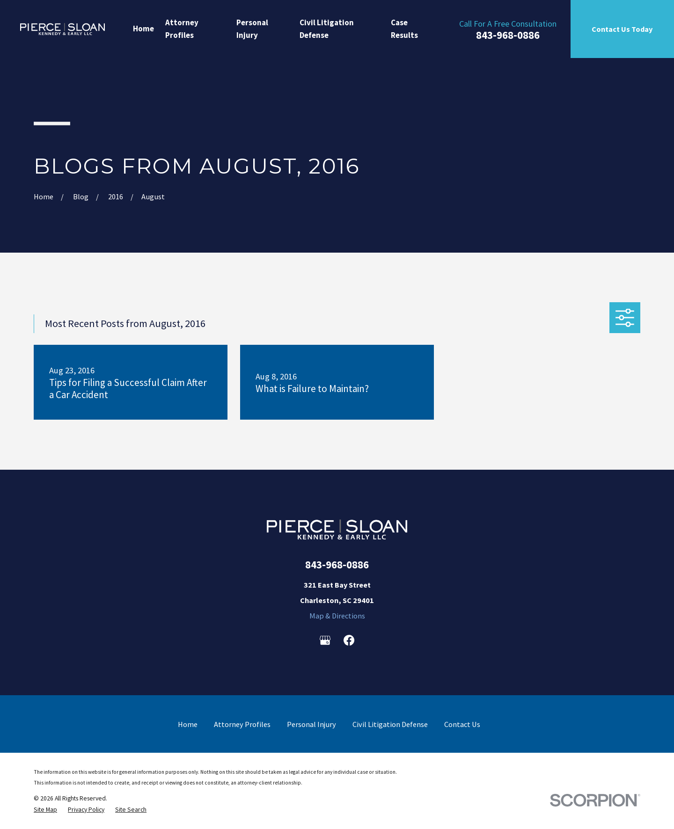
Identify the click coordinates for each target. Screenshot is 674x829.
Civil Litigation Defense (390, 724)
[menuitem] (45, 810)
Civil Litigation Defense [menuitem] (327, 28)
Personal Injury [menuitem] (252, 28)
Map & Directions (337, 615)
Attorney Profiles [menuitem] (181, 28)
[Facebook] (349, 640)
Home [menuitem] (143, 28)
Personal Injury (311, 724)
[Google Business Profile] (325, 640)
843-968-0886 (508, 35)
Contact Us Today (622, 29)
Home (188, 724)
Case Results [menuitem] (404, 28)
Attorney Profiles (242, 724)
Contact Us (462, 724)
